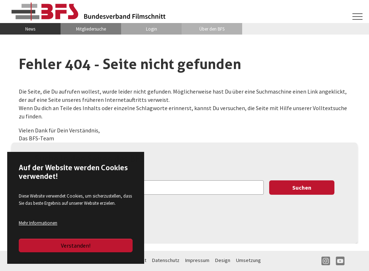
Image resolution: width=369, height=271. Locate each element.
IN (325, 261)
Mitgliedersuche (91, 29)
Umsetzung (248, 260)
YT (340, 261)
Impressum (197, 260)
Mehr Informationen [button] (38, 223)
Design (222, 260)
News (30, 29)
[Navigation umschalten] (357, 16)
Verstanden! (75, 245)
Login (151, 29)
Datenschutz (165, 260)
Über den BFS (211, 29)
